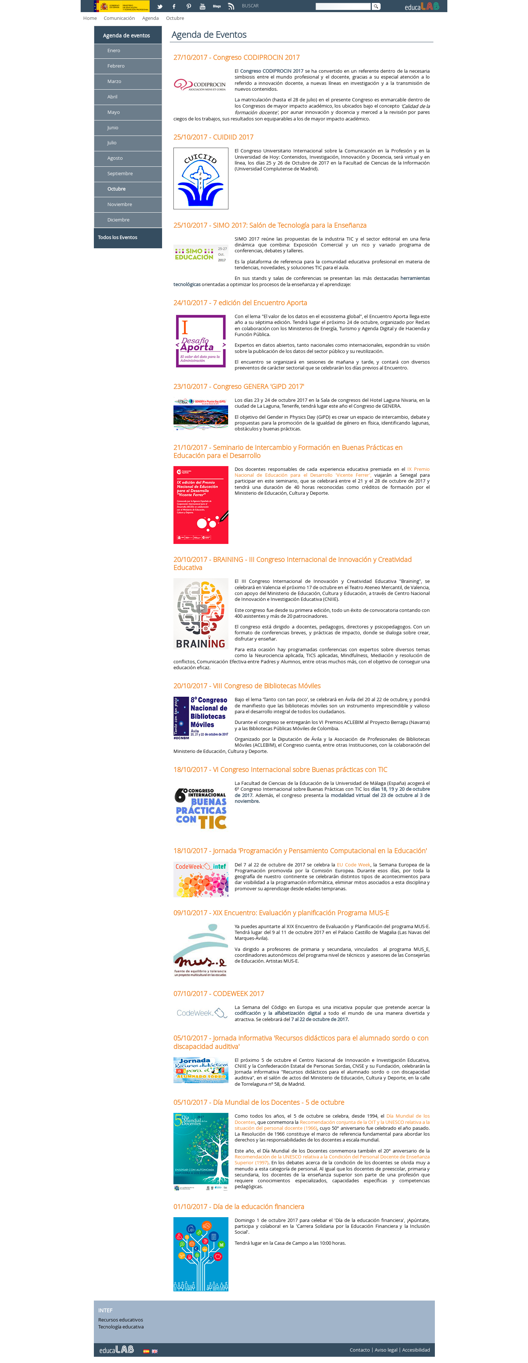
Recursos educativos (120, 1319)
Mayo (113, 112)
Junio (112, 127)
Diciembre (118, 219)
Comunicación (119, 18)
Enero (113, 50)
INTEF (105, 1310)
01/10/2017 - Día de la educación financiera (238, 1206)
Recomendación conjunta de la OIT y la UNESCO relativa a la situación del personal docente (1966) (332, 1125)
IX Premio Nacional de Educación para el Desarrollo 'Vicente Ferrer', (332, 472)
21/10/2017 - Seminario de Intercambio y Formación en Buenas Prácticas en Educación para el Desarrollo (288, 451)
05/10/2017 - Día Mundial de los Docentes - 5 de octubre (258, 1102)
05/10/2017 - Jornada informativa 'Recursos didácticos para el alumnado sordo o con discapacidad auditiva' (301, 1042)
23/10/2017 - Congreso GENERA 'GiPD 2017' (238, 386)
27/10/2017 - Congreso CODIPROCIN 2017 (236, 57)
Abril (112, 96)
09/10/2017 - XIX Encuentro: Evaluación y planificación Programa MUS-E (281, 912)
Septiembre (120, 173)
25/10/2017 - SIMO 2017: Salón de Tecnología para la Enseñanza (270, 225)
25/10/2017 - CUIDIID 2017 (213, 137)
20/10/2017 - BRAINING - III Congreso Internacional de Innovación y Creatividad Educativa (292, 563)
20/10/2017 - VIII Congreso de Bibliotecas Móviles (246, 685)
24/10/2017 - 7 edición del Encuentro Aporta (240, 302)
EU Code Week (353, 864)
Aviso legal (386, 1349)
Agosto (115, 158)
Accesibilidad (416, 1349)
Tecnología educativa (121, 1326)
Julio (112, 143)
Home (90, 18)
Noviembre (119, 204)
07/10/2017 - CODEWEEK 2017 (218, 993)
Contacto (360, 1349)
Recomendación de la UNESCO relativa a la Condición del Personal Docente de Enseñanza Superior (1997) (332, 1159)
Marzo (114, 81)
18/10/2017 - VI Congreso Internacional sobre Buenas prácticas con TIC (280, 769)
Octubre (175, 18)
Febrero (116, 65)
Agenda (150, 18)
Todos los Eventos (117, 237)
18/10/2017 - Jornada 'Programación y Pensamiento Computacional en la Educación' (300, 850)
